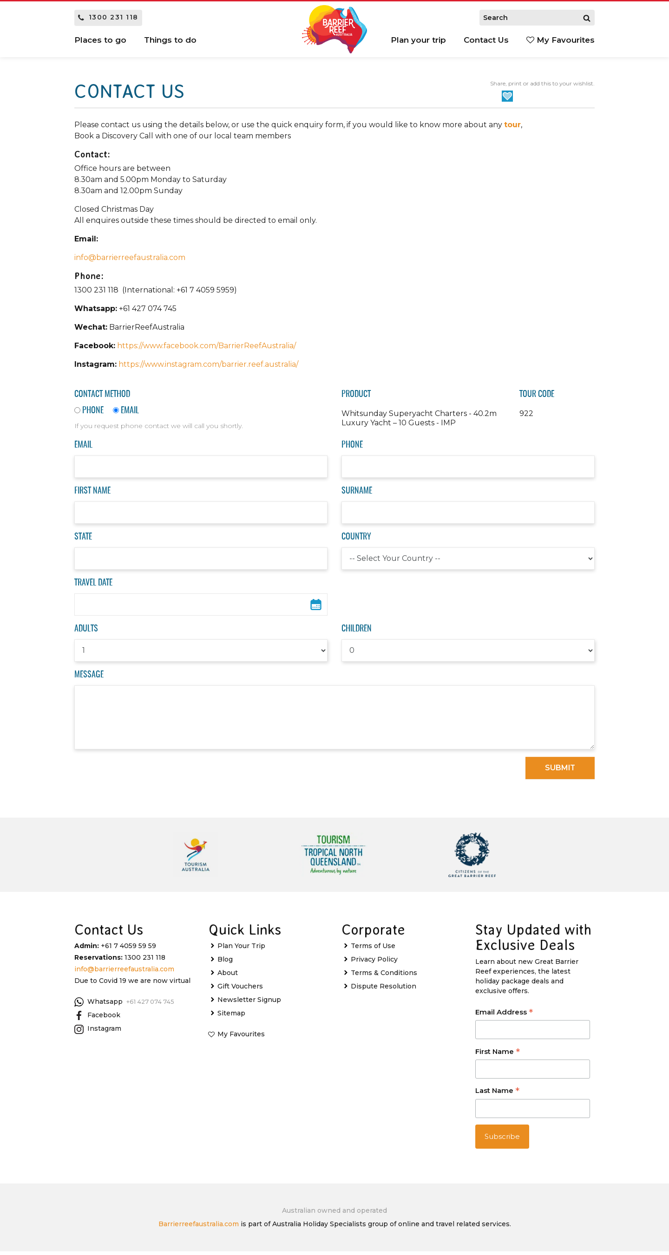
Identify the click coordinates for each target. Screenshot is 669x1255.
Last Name (497, 1094)
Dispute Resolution (383, 989)
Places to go (100, 40)
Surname (356, 491)
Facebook (97, 1018)
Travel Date (93, 583)
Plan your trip (418, 40)
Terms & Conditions (384, 976)
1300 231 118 (108, 17)
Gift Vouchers (240, 989)
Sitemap (231, 1016)
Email (126, 411)
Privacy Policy (374, 962)
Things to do (170, 40)
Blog (225, 962)
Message (89, 675)
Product (356, 394)
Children (356, 629)
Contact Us (486, 40)
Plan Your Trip (241, 949)
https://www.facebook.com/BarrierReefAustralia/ (205, 345)
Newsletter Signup (249, 1003)
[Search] (587, 18)
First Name (92, 491)
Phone (89, 411)
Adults (86, 629)
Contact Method (102, 394)
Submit (554, 769)
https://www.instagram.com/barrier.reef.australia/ (208, 364)
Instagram (97, 1032)
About (227, 976)
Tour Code (536, 394)
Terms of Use (373, 949)
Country (356, 537)
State (83, 537)
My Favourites (560, 40)
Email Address (504, 1015)
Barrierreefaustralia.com (198, 1227)
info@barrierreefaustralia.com (129, 257)
